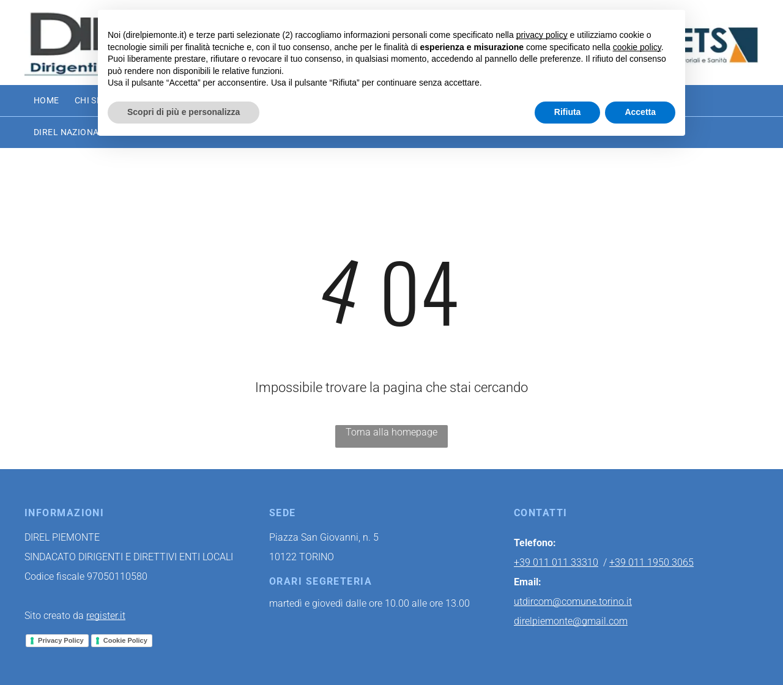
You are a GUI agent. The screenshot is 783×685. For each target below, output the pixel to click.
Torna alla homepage (391, 432)
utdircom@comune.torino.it (573, 601)
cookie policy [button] (637, 47)
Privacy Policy (61, 640)
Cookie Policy (125, 640)
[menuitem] (54, 100)
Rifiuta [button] (567, 112)
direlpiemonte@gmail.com (571, 621)
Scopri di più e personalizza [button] (183, 112)
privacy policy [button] (542, 35)
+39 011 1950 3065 (651, 562)
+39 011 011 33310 (556, 562)
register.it (105, 615)
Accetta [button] (640, 112)
